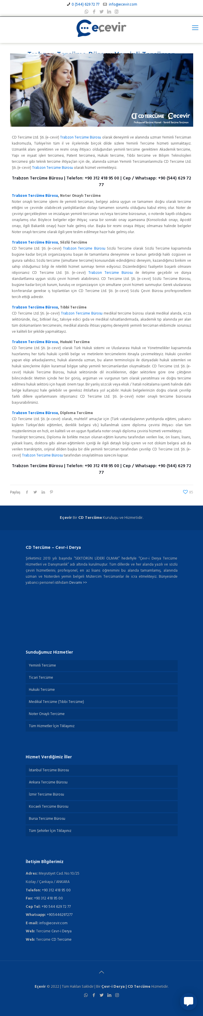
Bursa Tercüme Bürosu (47, 819)
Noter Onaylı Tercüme (47, 714)
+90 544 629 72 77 (56, 907)
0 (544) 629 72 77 (85, 4)
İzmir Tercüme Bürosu (46, 795)
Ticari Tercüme (41, 678)
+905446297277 (59, 915)
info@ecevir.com (122, 4)
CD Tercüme (90, 517)
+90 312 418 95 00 (102, 178)
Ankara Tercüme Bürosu (48, 782)
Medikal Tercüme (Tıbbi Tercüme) (56, 702)
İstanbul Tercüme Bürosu (49, 770)
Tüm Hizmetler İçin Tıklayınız (52, 726)
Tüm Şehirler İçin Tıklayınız (50, 831)
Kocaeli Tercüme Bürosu (48, 807)
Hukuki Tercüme (42, 690)
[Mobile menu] (195, 28)
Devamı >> (78, 583)
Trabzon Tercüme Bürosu (80, 137)
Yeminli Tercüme (42, 666)
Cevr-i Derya (61, 931)
